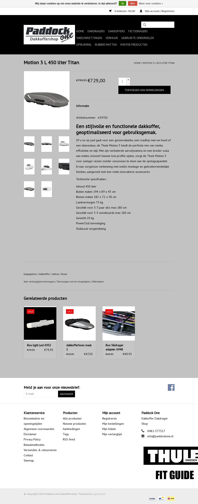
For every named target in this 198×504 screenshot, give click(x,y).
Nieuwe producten (74, 424)
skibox (55, 274)
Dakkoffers (116, 31)
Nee (132, 3)
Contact (28, 455)
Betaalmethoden (34, 445)
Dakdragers (96, 31)
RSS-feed (69, 439)
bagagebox (30, 274)
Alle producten (72, 418)
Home (80, 31)
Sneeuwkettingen (89, 38)
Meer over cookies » (151, 3)
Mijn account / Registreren (157, 11)
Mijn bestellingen (113, 424)
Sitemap (29, 460)
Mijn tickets (109, 429)
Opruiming (83, 44)
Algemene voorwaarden (39, 429)
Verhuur (112, 38)
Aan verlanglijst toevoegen (39, 281)
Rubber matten (106, 44)
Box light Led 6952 (39, 345)
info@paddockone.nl (160, 436)
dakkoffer (44, 274)
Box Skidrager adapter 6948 (114, 347)
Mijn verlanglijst (112, 434)
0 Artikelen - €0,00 (122, 11)
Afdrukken (98, 281)
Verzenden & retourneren (40, 450)
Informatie (82, 106)
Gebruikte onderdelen (137, 38)
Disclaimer (30, 434)
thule (64, 274)
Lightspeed (99, 493)
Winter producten (133, 44)
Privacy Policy (32, 439)
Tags (66, 434)
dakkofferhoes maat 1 (78, 347)
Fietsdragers (138, 31)
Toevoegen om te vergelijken (74, 281)
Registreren (109, 418)
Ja (122, 3)
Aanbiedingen (71, 429)
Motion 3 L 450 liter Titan (159, 62)
